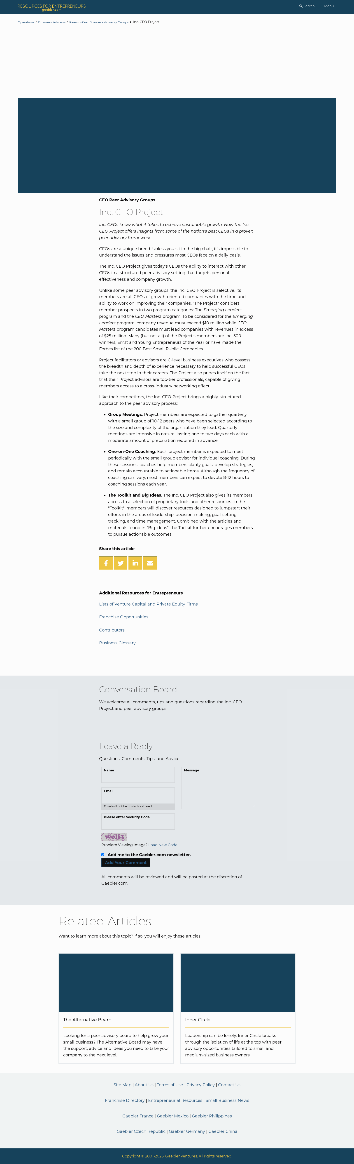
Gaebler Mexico (173, 1116)
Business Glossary (117, 643)
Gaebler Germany (187, 1131)
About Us (144, 1084)
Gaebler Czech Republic (141, 1131)
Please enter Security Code (127, 817)
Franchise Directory (125, 1100)
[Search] (307, 6)
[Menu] (327, 6)
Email (108, 791)
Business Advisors (54, 22)
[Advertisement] (177, 61)
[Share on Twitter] (120, 563)
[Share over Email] (150, 563)
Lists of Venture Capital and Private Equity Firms (148, 604)
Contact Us (229, 1084)
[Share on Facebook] (106, 563)
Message (191, 770)
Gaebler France (138, 1116)
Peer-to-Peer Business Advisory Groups (105, 22)
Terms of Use (170, 1084)
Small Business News (227, 1100)
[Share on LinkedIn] (135, 563)
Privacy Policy (200, 1084)
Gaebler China (223, 1131)
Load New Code (162, 845)
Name (109, 770)
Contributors (112, 630)
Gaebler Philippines (212, 1116)
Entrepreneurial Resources (175, 1100)
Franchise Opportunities (123, 617)
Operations (27, 22)
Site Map (122, 1084)
